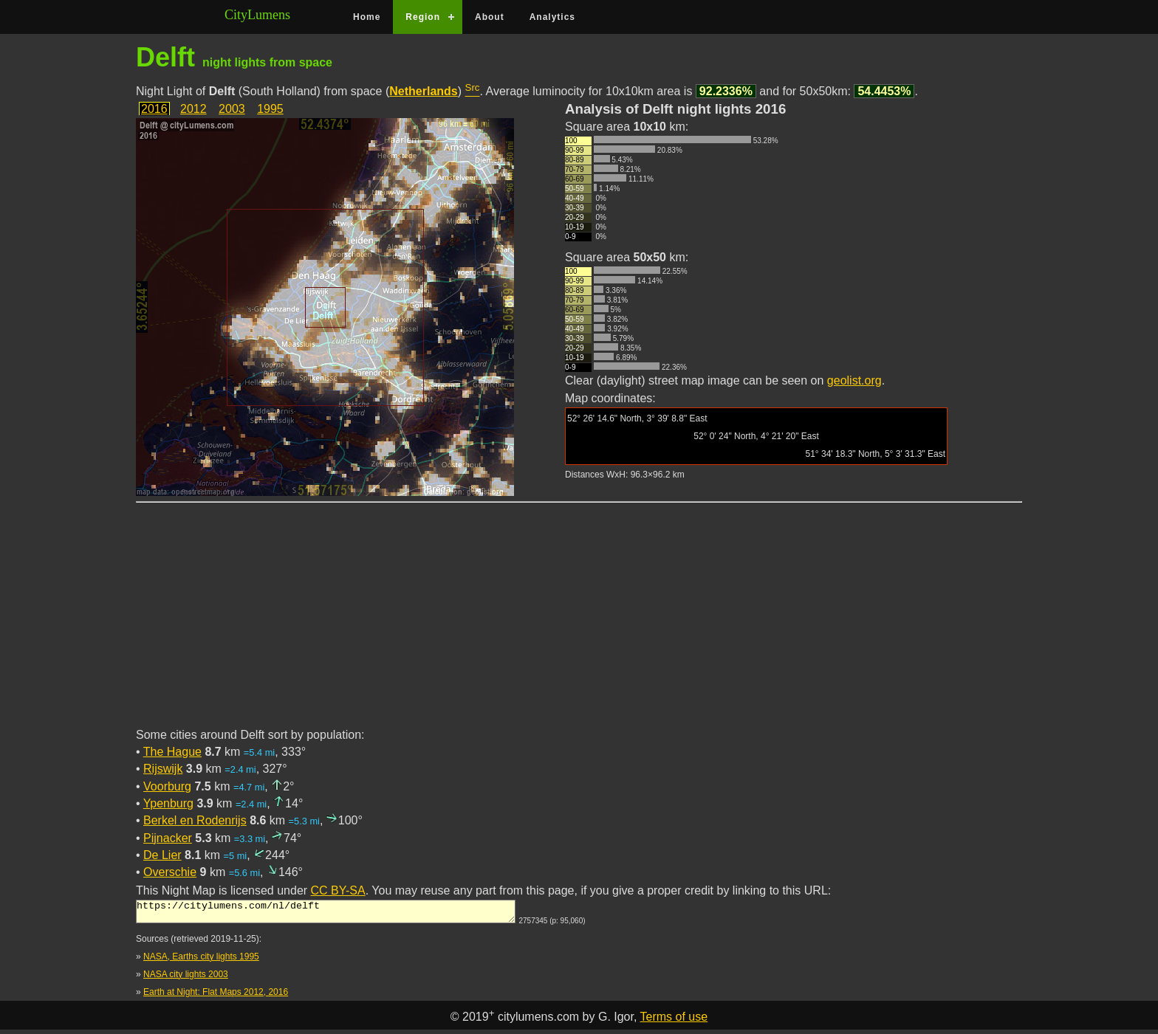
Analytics (552, 17)
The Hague (172, 751)
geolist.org (854, 380)
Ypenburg (168, 803)
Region (422, 17)
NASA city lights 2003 (185, 978)
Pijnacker (167, 838)
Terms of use (674, 1021)
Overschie (169, 872)
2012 (193, 109)
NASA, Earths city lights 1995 (201, 961)
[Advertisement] (579, 623)
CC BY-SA (338, 890)
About (489, 17)
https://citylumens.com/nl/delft (325, 914)
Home (366, 17)
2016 (154, 109)
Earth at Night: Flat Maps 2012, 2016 (215, 996)
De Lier (162, 855)
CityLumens (257, 14)
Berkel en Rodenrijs (195, 820)
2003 (232, 109)
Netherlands (423, 91)
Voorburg (167, 786)
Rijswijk (162, 768)
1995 (270, 109)
